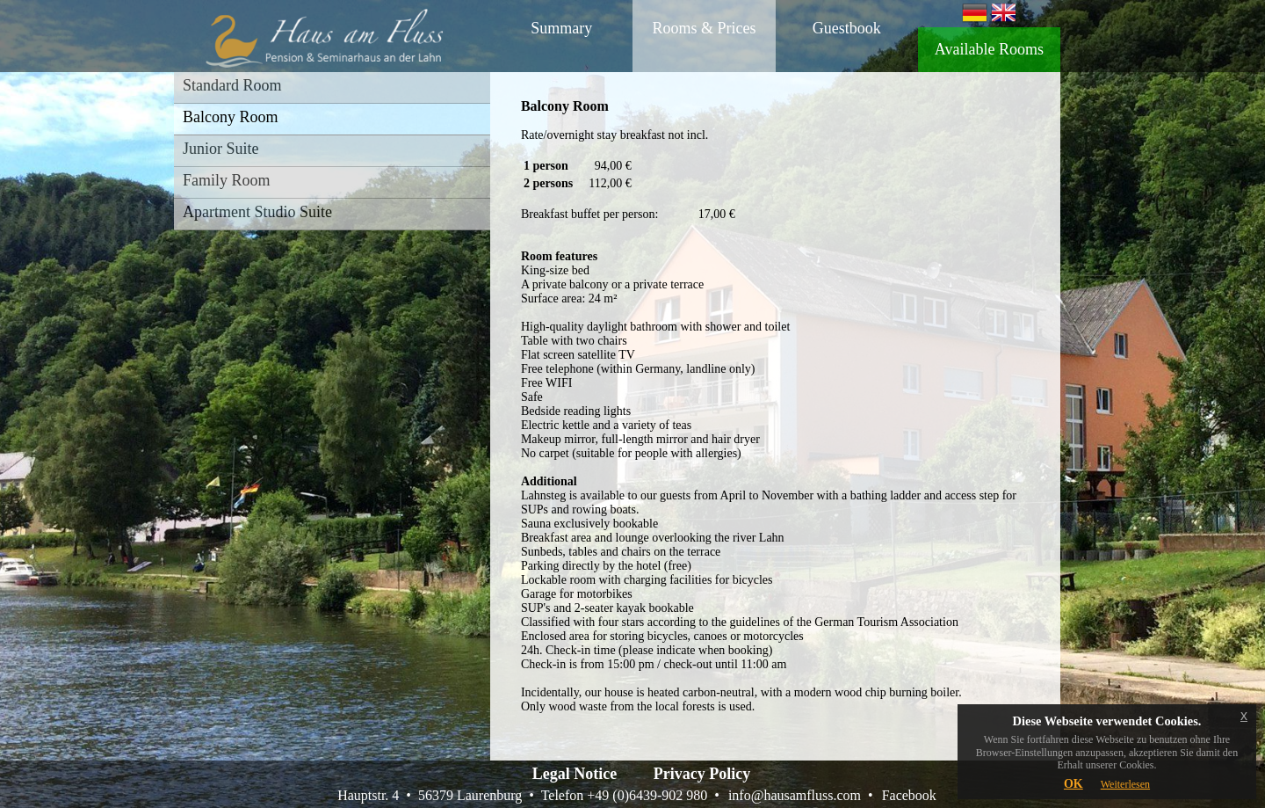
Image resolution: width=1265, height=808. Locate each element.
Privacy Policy (702, 774)
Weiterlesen (1125, 784)
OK (1073, 783)
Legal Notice (574, 774)
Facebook (909, 795)
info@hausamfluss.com (794, 795)
